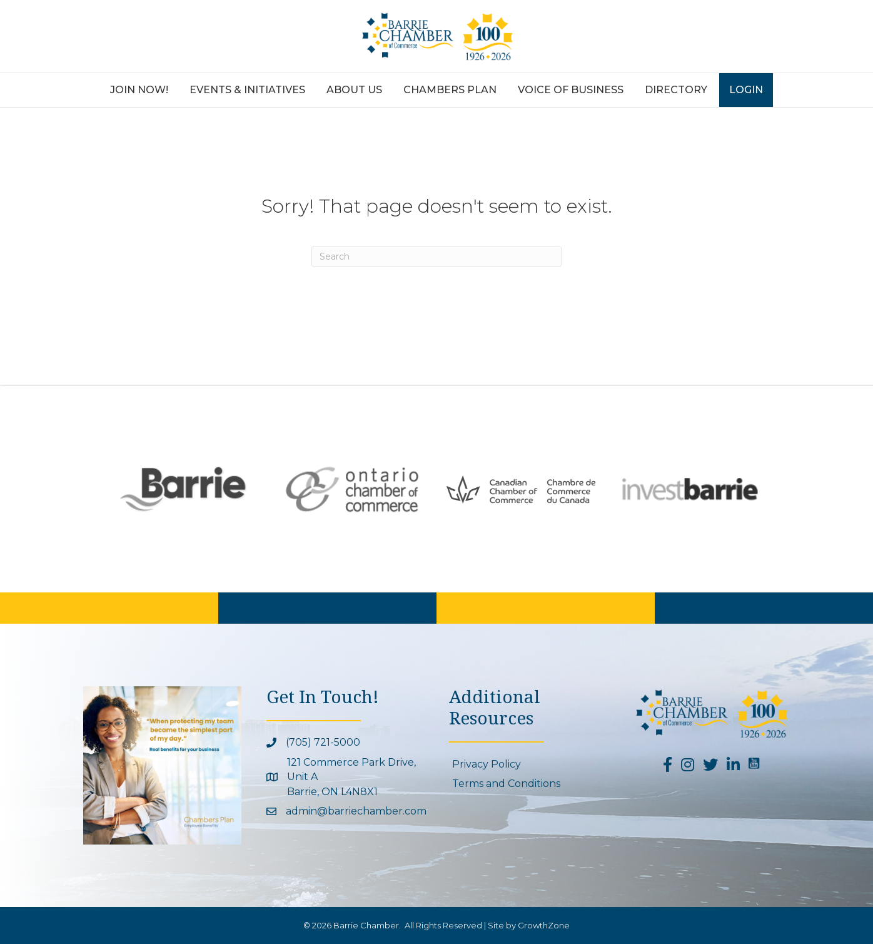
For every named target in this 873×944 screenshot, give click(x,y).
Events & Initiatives (247, 90)
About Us (354, 90)
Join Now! (139, 90)
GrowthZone (544, 925)
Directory (676, 90)
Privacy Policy (486, 764)
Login (746, 90)
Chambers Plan (450, 90)
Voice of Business (570, 90)
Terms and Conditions (506, 783)
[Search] (436, 256)
